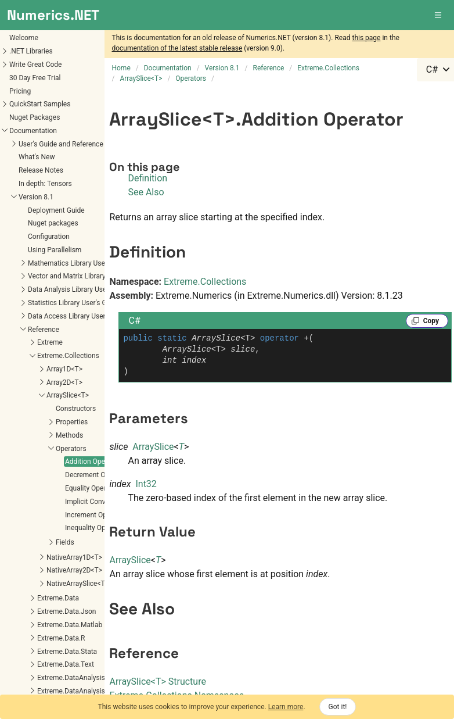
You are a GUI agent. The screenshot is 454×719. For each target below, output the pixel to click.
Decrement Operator (39, 422)
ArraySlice (153, 446)
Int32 (145, 483)
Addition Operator (35, 409)
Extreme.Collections (205, 281)
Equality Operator (35, 436)
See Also (146, 192)
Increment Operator (38, 463)
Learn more (286, 707)
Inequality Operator (37, 475)
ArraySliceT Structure (157, 681)
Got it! (338, 707)
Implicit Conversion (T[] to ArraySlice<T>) (71, 449)
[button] (439, 15)
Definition (147, 178)
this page (366, 38)
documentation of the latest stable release (176, 48)
